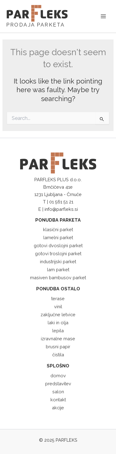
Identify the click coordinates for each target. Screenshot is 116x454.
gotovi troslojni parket (58, 253)
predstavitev (58, 383)
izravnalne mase (58, 338)
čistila (58, 354)
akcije (58, 407)
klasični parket (58, 229)
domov (58, 375)
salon (58, 391)
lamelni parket (58, 237)
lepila (58, 330)
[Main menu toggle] (103, 16)
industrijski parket (58, 261)
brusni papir (58, 346)
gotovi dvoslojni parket (58, 245)
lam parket (58, 269)
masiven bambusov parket (58, 277)
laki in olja (58, 322)
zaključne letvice (58, 314)
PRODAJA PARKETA (35, 25)
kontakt (58, 399)
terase (58, 298)
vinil (58, 306)
